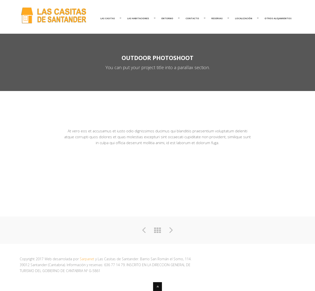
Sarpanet (87, 259)
